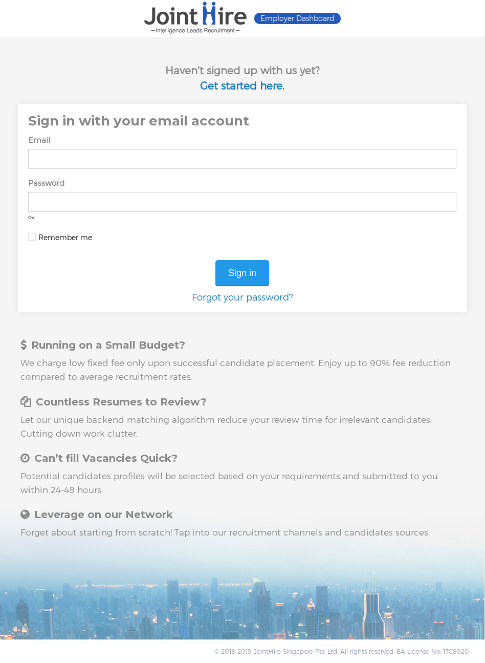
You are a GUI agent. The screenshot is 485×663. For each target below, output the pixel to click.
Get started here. (242, 86)
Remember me (65, 237)
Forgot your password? (242, 297)
